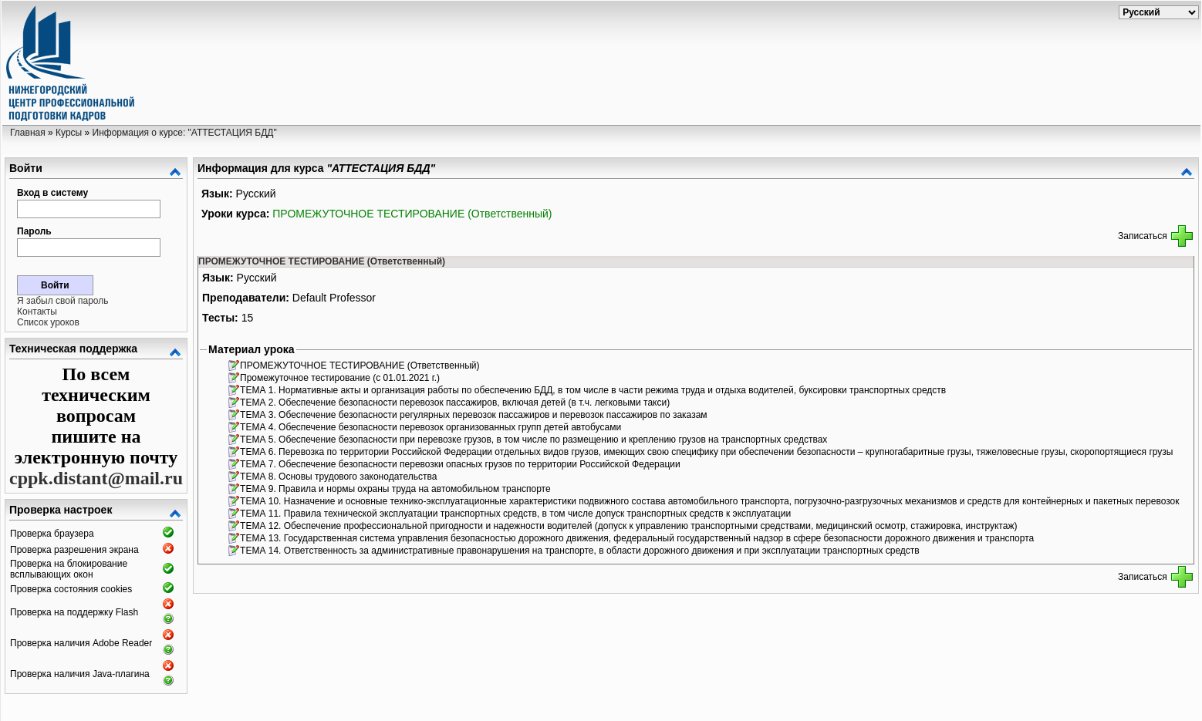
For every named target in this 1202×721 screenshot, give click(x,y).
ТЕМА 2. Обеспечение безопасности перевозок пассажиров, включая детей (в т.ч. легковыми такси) (456, 402)
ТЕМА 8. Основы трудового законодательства (340, 476)
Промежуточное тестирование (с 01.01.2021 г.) (341, 377)
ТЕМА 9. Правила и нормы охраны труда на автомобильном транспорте (396, 488)
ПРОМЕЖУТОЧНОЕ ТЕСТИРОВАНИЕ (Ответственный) (412, 213)
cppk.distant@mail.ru (96, 478)
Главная (28, 132)
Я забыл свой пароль (62, 300)
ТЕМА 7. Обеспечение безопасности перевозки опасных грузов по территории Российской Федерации (461, 464)
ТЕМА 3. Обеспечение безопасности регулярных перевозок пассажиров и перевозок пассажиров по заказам (475, 414)
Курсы (69, 132)
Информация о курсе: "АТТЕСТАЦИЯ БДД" (185, 132)
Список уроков (48, 322)
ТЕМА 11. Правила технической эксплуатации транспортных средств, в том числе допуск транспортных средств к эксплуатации (516, 513)
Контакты (37, 311)
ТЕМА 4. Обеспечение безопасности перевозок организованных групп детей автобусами (431, 427)
